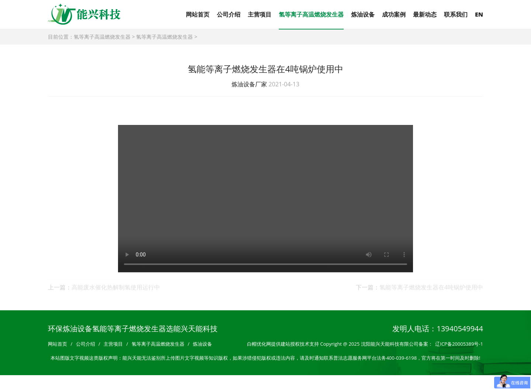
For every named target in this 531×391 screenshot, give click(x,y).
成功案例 (394, 14)
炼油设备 (363, 14)
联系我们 (456, 14)
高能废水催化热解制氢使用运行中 (116, 291)
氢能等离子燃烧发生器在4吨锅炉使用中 (431, 291)
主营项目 (259, 14)
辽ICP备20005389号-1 (459, 344)
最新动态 (425, 14)
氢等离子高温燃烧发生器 (311, 14)
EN (479, 14)
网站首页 (197, 14)
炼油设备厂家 (249, 85)
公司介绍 (228, 14)
